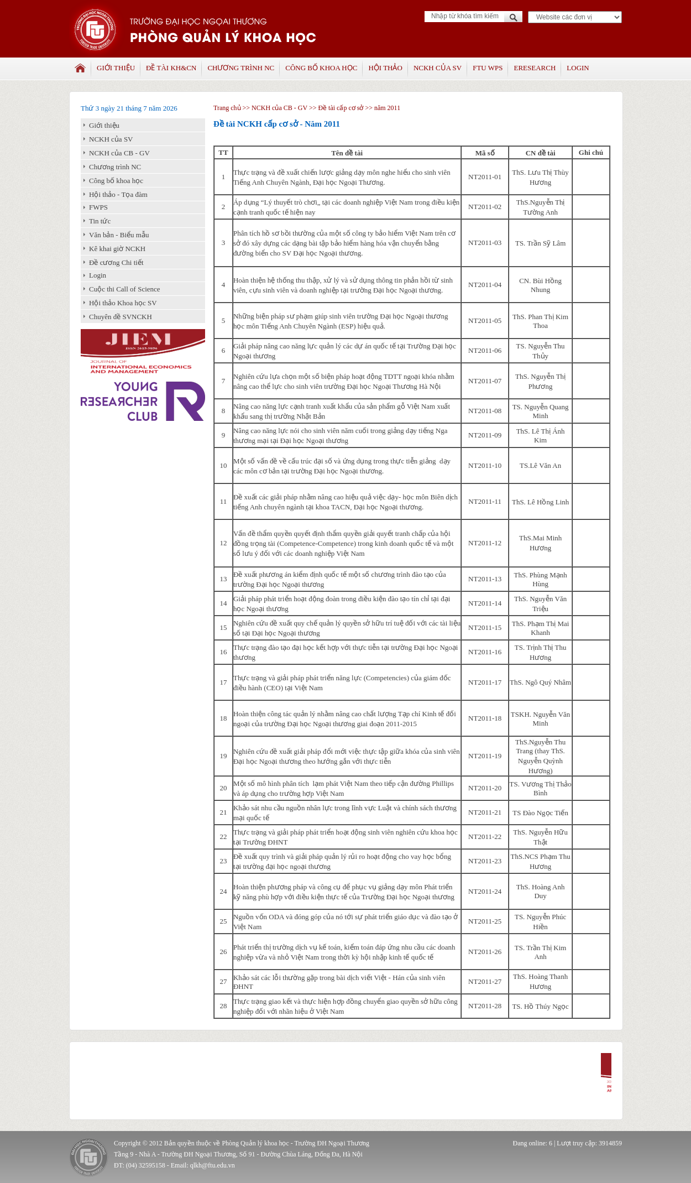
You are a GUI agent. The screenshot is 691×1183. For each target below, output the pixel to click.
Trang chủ (227, 108)
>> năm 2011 (381, 108)
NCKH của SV (437, 68)
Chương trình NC (240, 68)
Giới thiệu (116, 68)
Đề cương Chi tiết (116, 262)
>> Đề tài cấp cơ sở (336, 108)
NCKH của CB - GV (119, 153)
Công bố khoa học (321, 68)
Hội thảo (385, 68)
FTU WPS (487, 68)
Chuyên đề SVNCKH (120, 316)
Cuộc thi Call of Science (124, 289)
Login (578, 68)
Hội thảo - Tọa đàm (118, 194)
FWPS (98, 207)
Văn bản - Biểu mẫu (119, 235)
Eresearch (535, 68)
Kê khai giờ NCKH (117, 248)
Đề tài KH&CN (171, 68)
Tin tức (100, 221)
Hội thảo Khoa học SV (123, 303)
